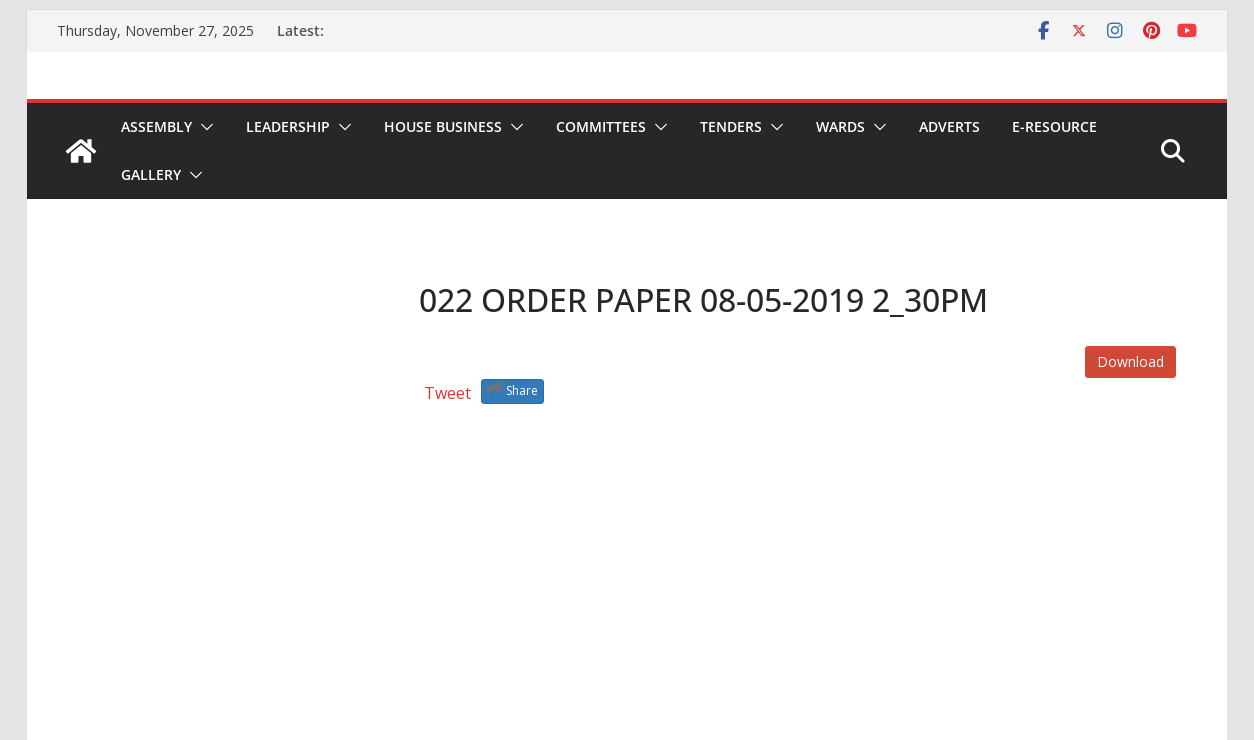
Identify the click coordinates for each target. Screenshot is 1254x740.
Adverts (949, 126)
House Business (443, 126)
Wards (840, 126)
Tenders (731, 126)
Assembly (156, 126)
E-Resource (1054, 126)
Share (512, 390)
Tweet (447, 393)
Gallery (151, 174)
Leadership (288, 126)
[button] (203, 127)
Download (1130, 361)
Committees (601, 126)
